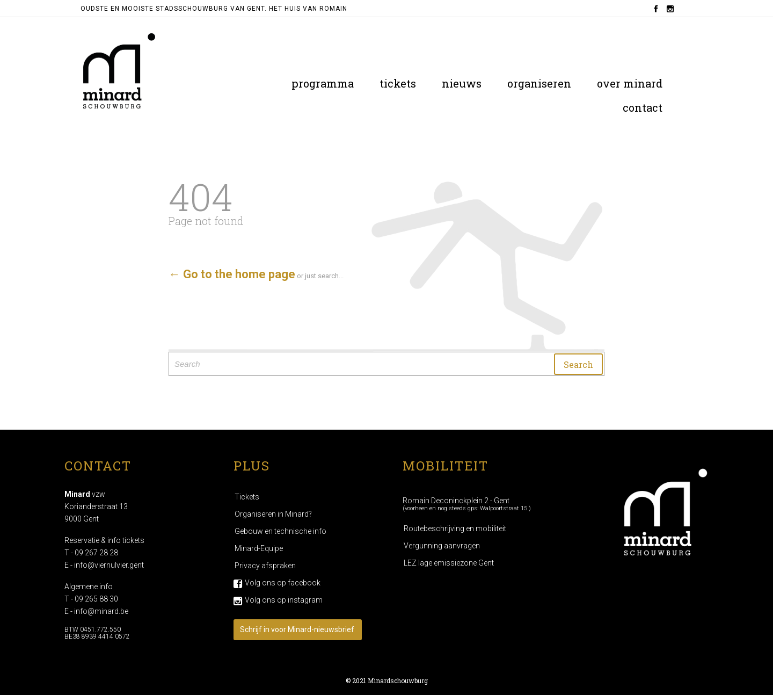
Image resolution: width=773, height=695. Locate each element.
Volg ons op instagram (284, 600)
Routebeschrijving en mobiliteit (455, 528)
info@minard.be (101, 611)
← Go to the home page (232, 274)
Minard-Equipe (259, 548)
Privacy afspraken (265, 565)
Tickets (247, 497)
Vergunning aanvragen (442, 545)
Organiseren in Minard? (273, 514)
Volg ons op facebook (282, 582)
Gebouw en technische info (280, 531)
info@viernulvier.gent (109, 565)
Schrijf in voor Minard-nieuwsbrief (297, 629)
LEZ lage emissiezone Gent (449, 563)
